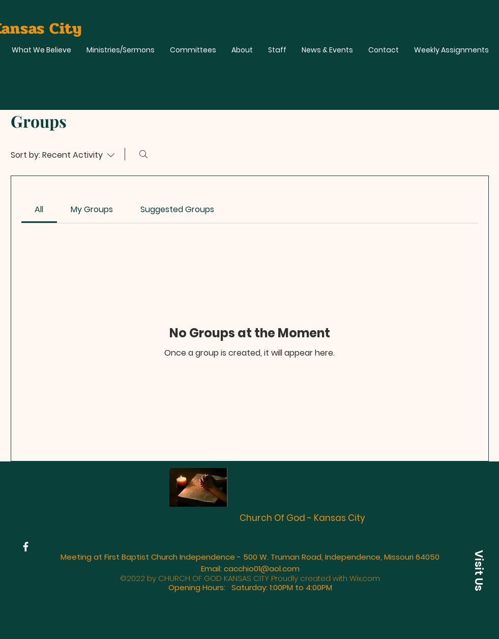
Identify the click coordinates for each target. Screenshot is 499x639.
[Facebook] (25, 546)
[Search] (143, 154)
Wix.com (364, 578)
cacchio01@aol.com (262, 568)
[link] (39, 209)
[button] (478, 570)
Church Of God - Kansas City (302, 518)
